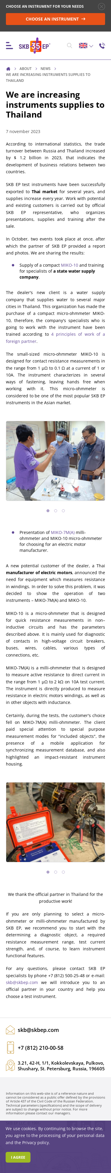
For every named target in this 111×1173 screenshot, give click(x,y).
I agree (18, 1157)
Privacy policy (35, 1142)
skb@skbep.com (22, 982)
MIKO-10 (69, 265)
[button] (47, 510)
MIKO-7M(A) (63, 532)
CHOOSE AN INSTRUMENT (56, 19)
